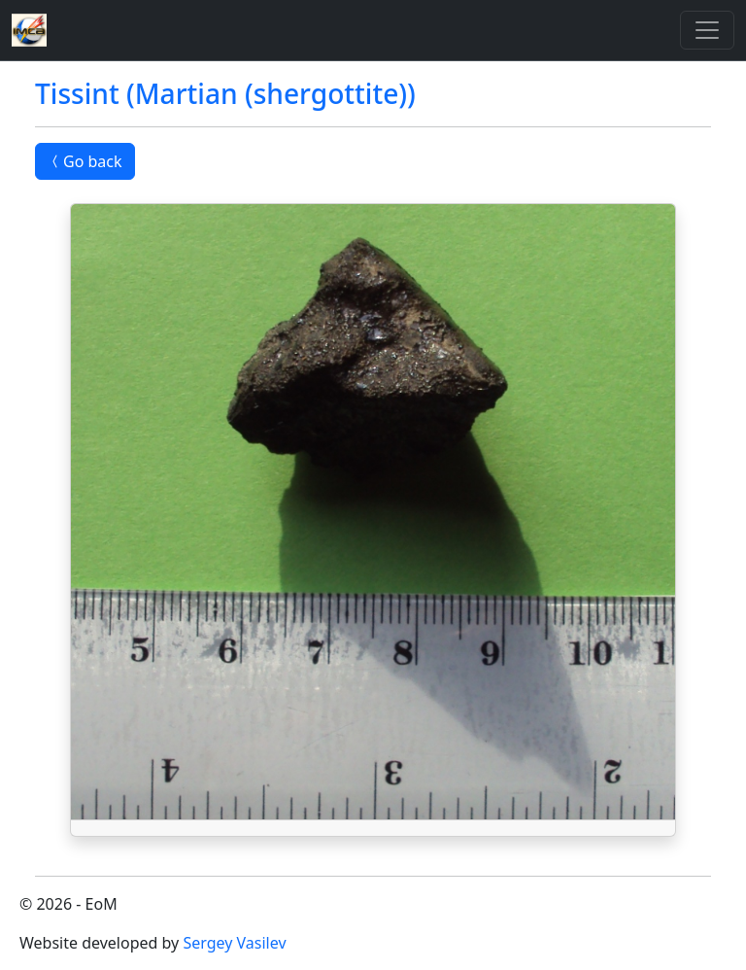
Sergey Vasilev (234, 942)
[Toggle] (707, 30)
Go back (85, 161)
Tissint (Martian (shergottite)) (225, 93)
